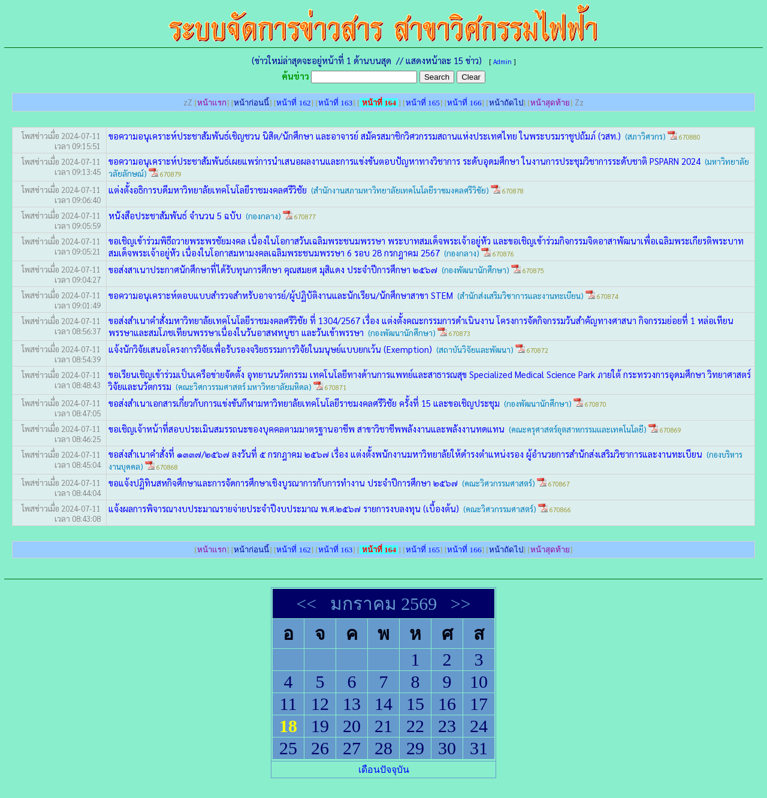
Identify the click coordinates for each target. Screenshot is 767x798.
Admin (502, 61)
